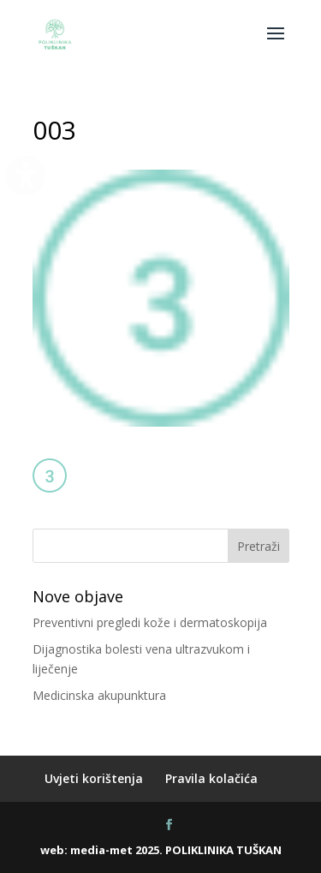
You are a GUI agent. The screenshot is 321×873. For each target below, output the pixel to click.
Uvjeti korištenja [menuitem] (94, 778)
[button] (275, 45)
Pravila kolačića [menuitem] (211, 778)
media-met (101, 850)
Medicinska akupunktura (99, 695)
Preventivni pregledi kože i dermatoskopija (150, 622)
